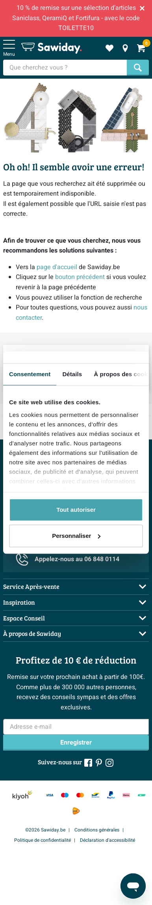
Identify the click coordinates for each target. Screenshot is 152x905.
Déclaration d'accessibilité (107, 840)
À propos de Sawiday (32, 633)
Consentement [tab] (29, 374)
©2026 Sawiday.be (45, 829)
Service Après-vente (31, 586)
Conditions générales (96, 829)
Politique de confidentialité (42, 840)
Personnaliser (76, 535)
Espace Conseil (24, 618)
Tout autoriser (76, 509)
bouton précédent (80, 277)
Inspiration (19, 602)
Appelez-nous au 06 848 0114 (67, 559)
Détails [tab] (72, 374)
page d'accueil (57, 267)
